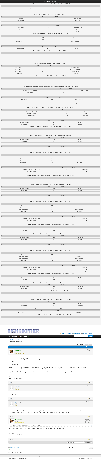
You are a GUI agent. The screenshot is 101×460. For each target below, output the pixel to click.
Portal (63, 333)
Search (69, 333)
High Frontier (17, 456)
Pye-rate (17, 386)
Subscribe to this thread (14, 449)
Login (21, 336)
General (19, 339)
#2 (91, 391)
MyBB (14, 458)
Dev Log (24, 339)
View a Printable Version (15, 447)
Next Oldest (12, 442)
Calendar (85, 333)
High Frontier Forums (12, 339)
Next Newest (19, 442)
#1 (91, 355)
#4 (91, 425)
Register (25, 336)
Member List (77, 333)
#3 (91, 407)
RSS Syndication (40, 456)
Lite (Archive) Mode (31, 456)
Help (91, 333)
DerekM (17, 402)
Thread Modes (89, 346)
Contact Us (10, 456)
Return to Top (23, 456)
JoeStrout (39, 425)
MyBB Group (23, 458)
